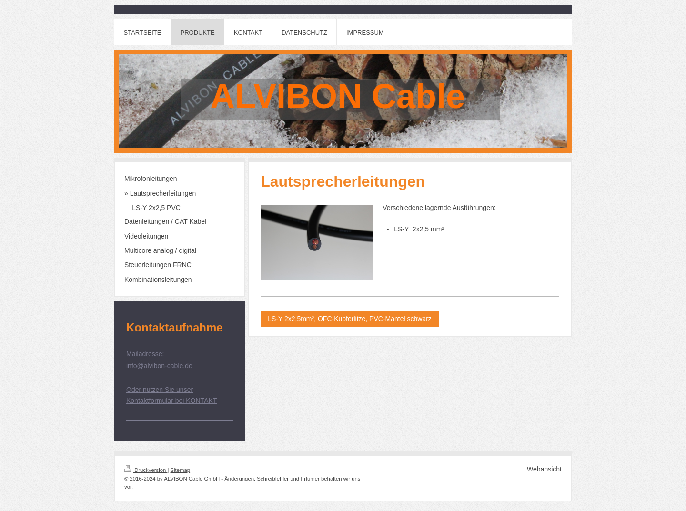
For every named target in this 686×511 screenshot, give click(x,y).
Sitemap (181, 470)
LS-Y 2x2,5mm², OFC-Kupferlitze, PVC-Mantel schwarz (350, 318)
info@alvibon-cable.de (159, 366)
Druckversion (145, 470)
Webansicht (544, 469)
